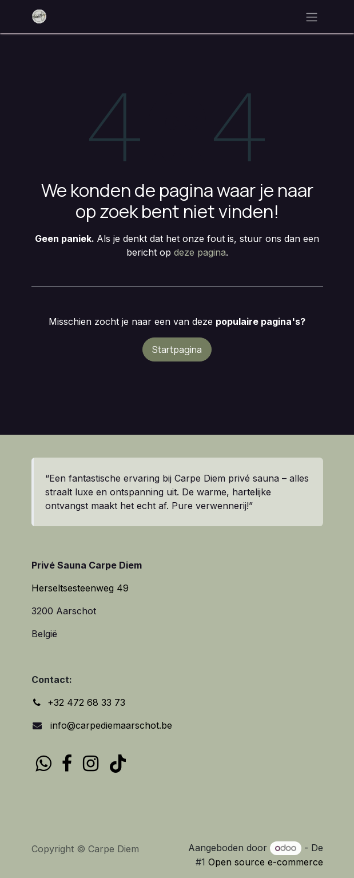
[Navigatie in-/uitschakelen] (311, 17)
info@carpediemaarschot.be (109, 725)
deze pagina (200, 252)
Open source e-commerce (265, 862)
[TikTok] (118, 763)
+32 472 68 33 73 (86, 702)
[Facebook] (66, 763)
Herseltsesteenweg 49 (80, 588)
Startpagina (177, 349)
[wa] (43, 763)
